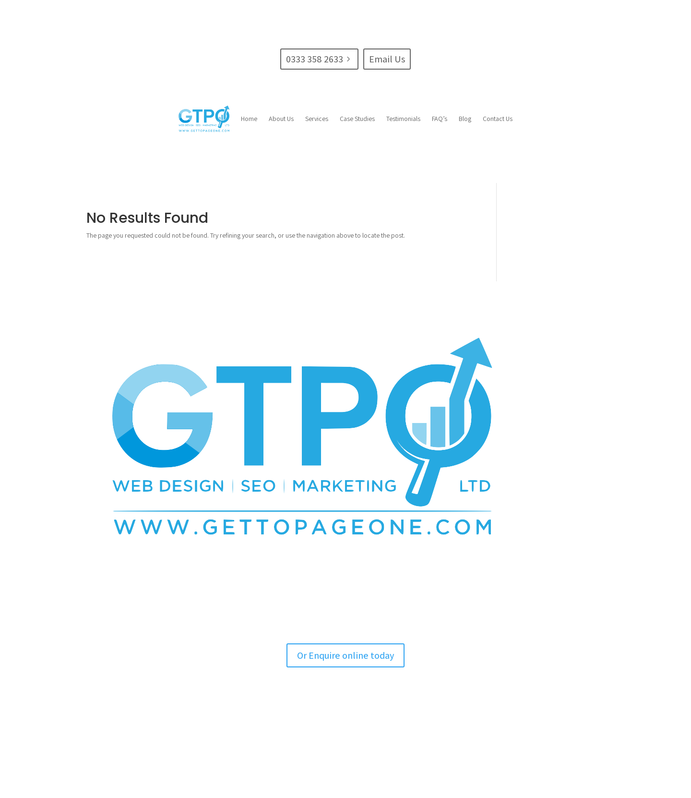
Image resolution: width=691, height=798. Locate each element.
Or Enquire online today (345, 655)
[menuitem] (249, 118)
